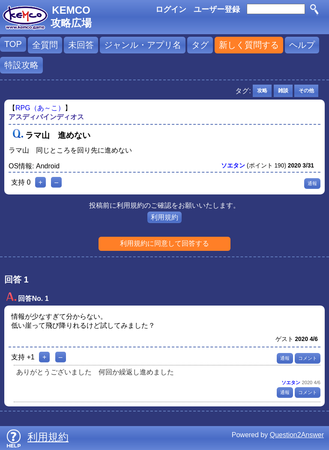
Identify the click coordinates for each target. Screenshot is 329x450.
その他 (306, 91)
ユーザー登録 (217, 9)
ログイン (171, 9)
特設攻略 (21, 65)
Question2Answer (297, 434)
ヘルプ (302, 45)
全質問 (45, 45)
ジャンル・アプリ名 (142, 45)
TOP (13, 44)
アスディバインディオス (46, 117)
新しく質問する (249, 45)
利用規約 (164, 217)
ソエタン (233, 165)
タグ (200, 45)
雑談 (283, 91)
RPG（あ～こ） (40, 108)
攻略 (262, 91)
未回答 (81, 45)
